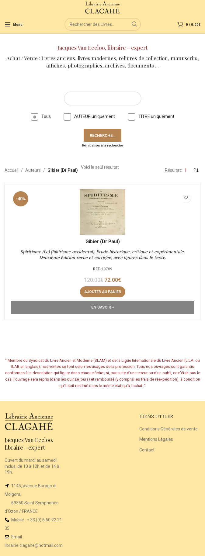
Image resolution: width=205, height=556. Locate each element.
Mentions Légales (156, 439)
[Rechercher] (102, 24)
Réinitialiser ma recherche (102, 145)
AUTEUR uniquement (89, 116)
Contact (147, 449)
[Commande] (195, 170)
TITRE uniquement (151, 116)
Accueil (12, 170)
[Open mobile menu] (14, 24)
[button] (102, 291)
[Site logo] (102, 7)
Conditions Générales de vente (168, 428)
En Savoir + (102, 307)
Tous (41, 116)
